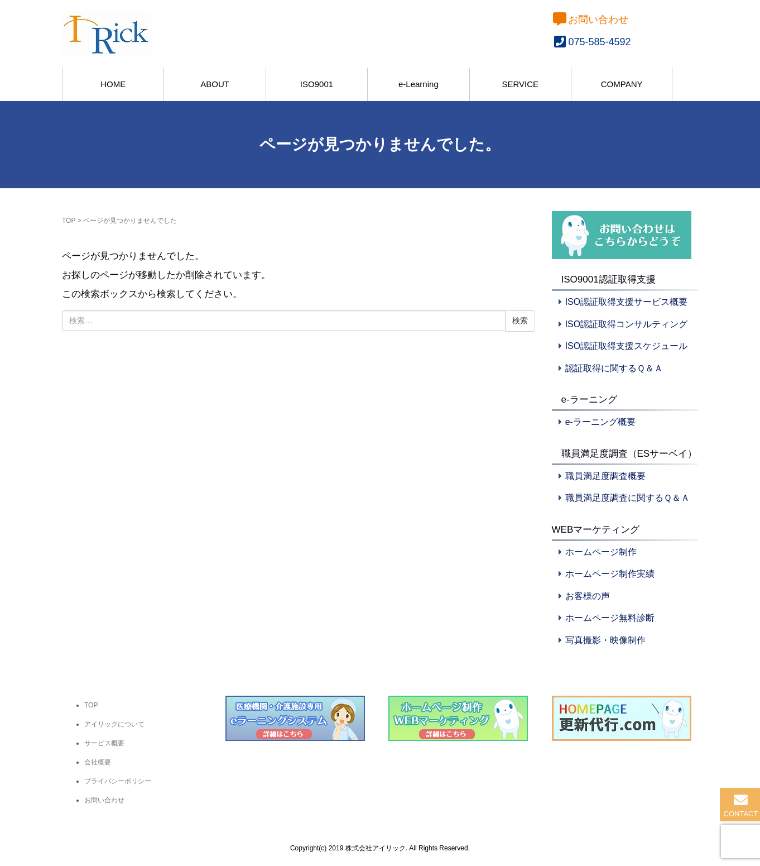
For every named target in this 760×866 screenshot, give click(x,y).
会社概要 (97, 762)
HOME (113, 84)
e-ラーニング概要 (600, 422)
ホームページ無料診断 (610, 618)
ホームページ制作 (601, 552)
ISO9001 (316, 84)
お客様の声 (587, 596)
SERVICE (520, 84)
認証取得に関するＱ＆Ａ (614, 368)
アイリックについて (114, 724)
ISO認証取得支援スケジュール (626, 346)
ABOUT (214, 84)
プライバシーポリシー (117, 781)
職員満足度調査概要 (605, 476)
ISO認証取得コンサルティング (626, 324)
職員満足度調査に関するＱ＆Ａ (627, 498)
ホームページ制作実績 (610, 573)
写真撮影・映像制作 (605, 640)
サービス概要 (104, 743)
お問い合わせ (590, 19)
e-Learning (418, 84)
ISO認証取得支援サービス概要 (626, 302)
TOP (68, 220)
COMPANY (622, 84)
